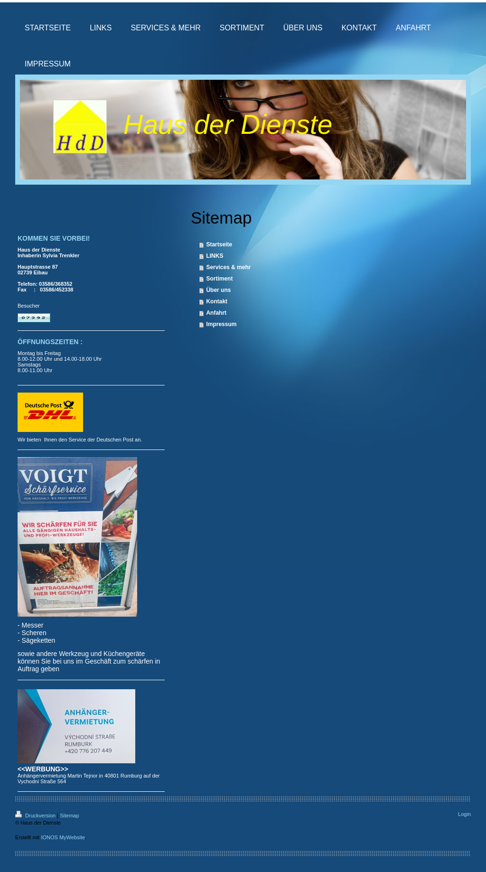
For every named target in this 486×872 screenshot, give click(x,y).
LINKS (214, 256)
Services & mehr (228, 267)
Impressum (221, 324)
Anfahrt (216, 312)
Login (464, 814)
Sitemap (69, 815)
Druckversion (36, 815)
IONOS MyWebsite (63, 837)
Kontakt (216, 301)
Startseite (219, 244)
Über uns (218, 290)
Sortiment (219, 278)
